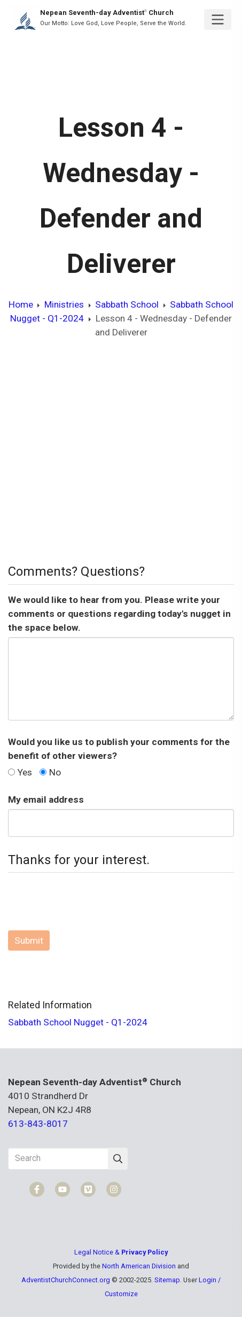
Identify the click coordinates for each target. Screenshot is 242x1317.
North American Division (139, 1266)
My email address (46, 799)
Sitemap (167, 1280)
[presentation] (89, 901)
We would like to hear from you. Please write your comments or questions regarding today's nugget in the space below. (119, 613)
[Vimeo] (88, 1189)
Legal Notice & (121, 1252)
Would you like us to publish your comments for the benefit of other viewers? (119, 748)
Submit (28, 940)
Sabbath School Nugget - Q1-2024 (77, 1022)
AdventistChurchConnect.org (65, 1280)
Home (21, 304)
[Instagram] (114, 1189)
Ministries (64, 304)
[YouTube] (62, 1189)
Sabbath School (127, 304)
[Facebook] (37, 1189)
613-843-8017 (38, 1123)
